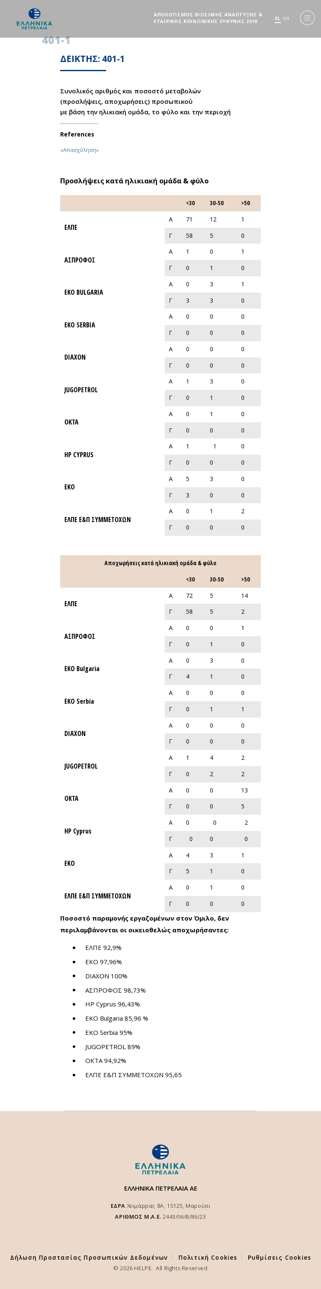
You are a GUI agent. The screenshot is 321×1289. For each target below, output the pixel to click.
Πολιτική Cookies (207, 1257)
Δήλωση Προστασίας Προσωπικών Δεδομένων (89, 1257)
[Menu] (307, 17)
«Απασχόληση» (79, 150)
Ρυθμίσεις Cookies (279, 1257)
